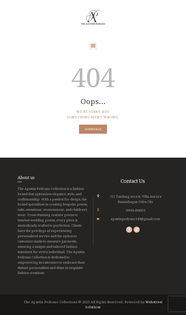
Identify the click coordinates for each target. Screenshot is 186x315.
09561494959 (135, 210)
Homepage (93, 129)
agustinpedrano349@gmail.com (135, 219)
